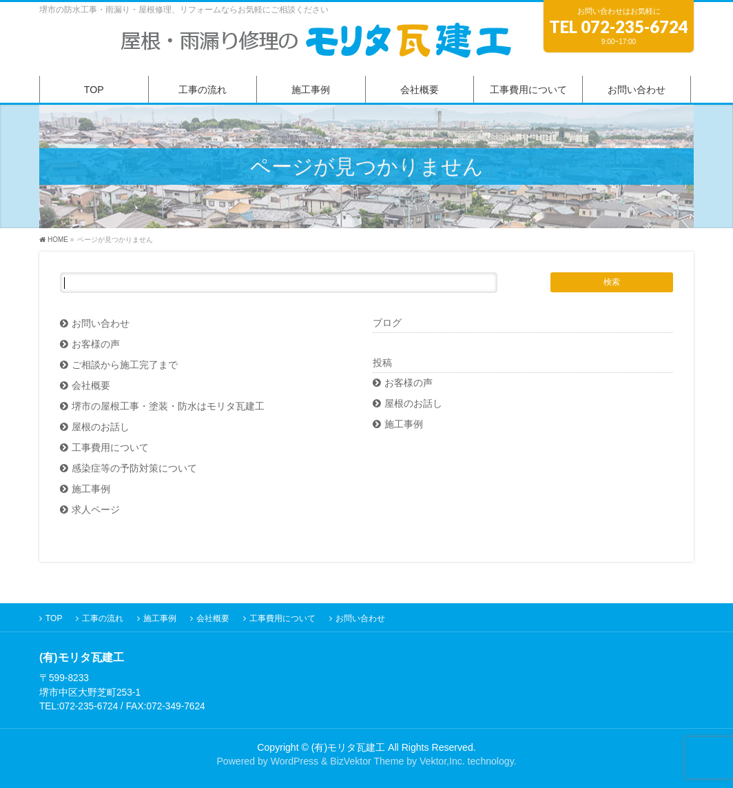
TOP (53, 618)
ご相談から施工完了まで (125, 365)
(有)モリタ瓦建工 (348, 747)
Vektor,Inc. (442, 761)
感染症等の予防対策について (134, 468)
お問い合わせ (101, 324)
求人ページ (96, 510)
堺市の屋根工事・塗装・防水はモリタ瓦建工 (168, 406)
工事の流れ (102, 618)
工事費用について (110, 448)
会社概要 (91, 386)
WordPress (294, 761)
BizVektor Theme (367, 761)
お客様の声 (96, 344)
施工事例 (91, 489)
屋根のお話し (101, 427)
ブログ (387, 322)
